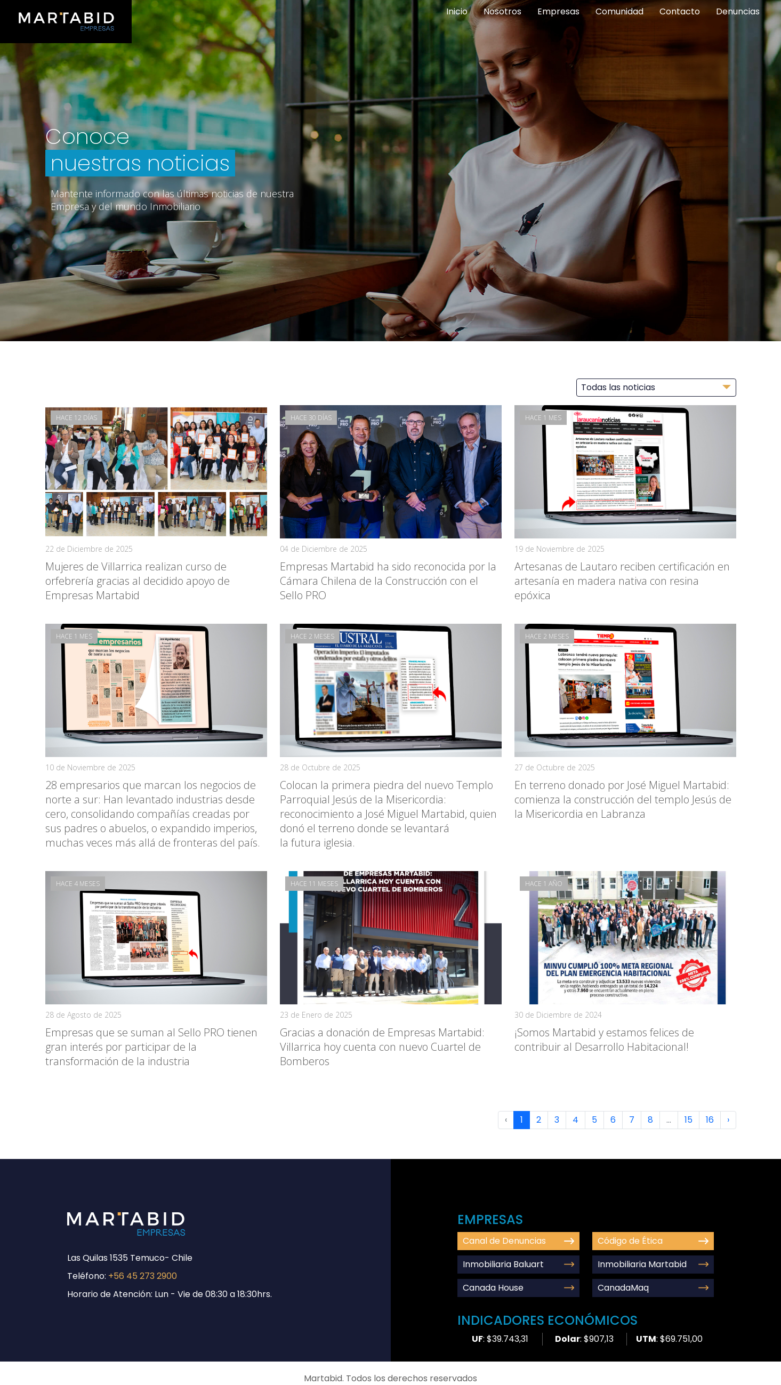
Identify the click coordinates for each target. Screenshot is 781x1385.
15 (689, 1120)
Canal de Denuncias (518, 1241)
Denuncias (738, 11)
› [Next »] (728, 1120)
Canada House (518, 1288)
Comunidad (619, 11)
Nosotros (502, 11)
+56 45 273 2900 (142, 1276)
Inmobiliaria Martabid (653, 1264)
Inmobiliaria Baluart (518, 1264)
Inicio (457, 11)
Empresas (558, 11)
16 (710, 1120)
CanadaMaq (653, 1288)
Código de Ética (653, 1241)
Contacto (679, 11)
